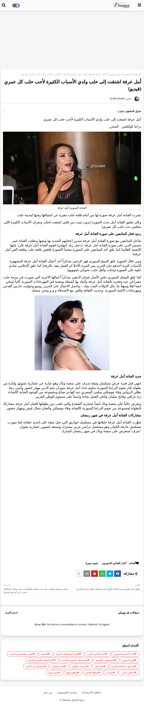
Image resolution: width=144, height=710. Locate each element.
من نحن (47, 692)
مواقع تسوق (71, 672)
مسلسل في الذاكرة (35, 666)
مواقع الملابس (91, 672)
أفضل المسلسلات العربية (67, 653)
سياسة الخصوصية (67, 692)
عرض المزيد (11, 612)
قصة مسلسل (58, 666)
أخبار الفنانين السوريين (114, 563)
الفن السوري (128, 660)
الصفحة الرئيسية (132, 74)
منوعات (109, 672)
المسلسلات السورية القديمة (41, 660)
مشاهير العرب (127, 672)
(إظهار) (121, 111)
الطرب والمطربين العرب (21, 653)
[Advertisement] (72, 40)
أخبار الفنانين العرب (96, 653)
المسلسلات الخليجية (105, 660)
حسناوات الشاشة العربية (122, 666)
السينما (44, 653)
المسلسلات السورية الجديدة (75, 660)
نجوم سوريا (115, 74)
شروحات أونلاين (79, 666)
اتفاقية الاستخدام (91, 692)
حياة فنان (99, 666)
